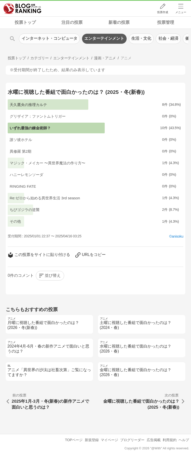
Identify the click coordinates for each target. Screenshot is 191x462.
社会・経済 (168, 38)
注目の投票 (72, 22)
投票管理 (165, 22)
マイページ (109, 440)
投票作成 (162, 12)
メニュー (180, 12)
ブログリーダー (132, 440)
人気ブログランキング (22, 8)
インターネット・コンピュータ (49, 38)
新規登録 (92, 440)
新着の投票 (119, 22)
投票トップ (25, 22)
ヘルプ (184, 440)
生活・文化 (141, 38)
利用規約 (170, 440)
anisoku (177, 236)
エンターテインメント (104, 38)
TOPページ (74, 440)
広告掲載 (154, 440)
